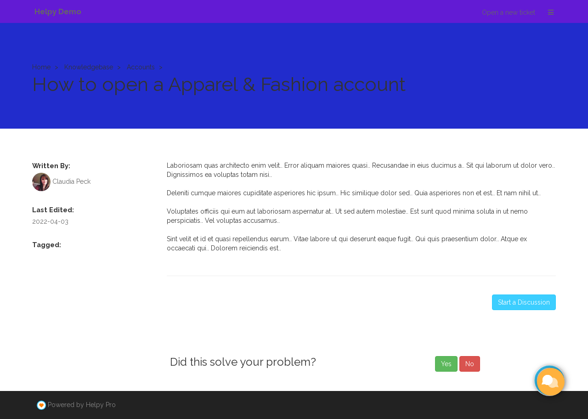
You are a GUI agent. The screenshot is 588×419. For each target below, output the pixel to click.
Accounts (141, 67)
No (469, 364)
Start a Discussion (524, 302)
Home (41, 67)
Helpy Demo (57, 11)
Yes (446, 364)
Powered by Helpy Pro (82, 404)
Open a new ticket (508, 12)
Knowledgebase (88, 67)
